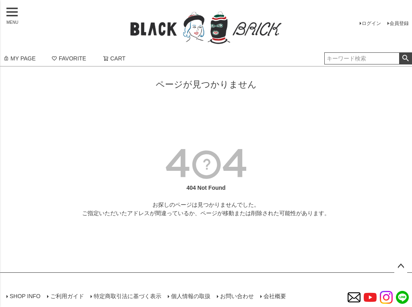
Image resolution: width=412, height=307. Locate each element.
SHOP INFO (25, 296)
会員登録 (399, 23)
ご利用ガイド (67, 296)
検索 (405, 58)
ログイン (371, 23)
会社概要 (275, 296)
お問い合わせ (237, 296)
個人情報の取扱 (190, 296)
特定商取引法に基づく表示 (127, 296)
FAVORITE (69, 58)
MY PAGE (19, 58)
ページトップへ (400, 266)
